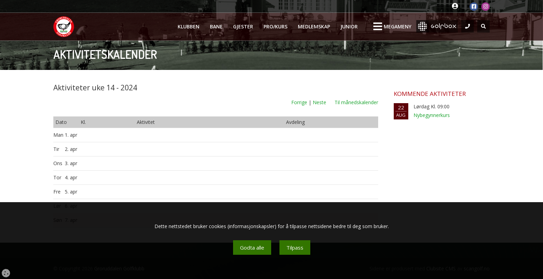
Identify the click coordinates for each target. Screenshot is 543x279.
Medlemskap (314, 26)
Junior (349, 26)
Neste (319, 102)
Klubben (188, 26)
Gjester (243, 26)
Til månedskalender (356, 102)
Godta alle (252, 247)
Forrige (299, 102)
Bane (216, 26)
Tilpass (294, 247)
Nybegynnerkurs (431, 115)
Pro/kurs (275, 26)
